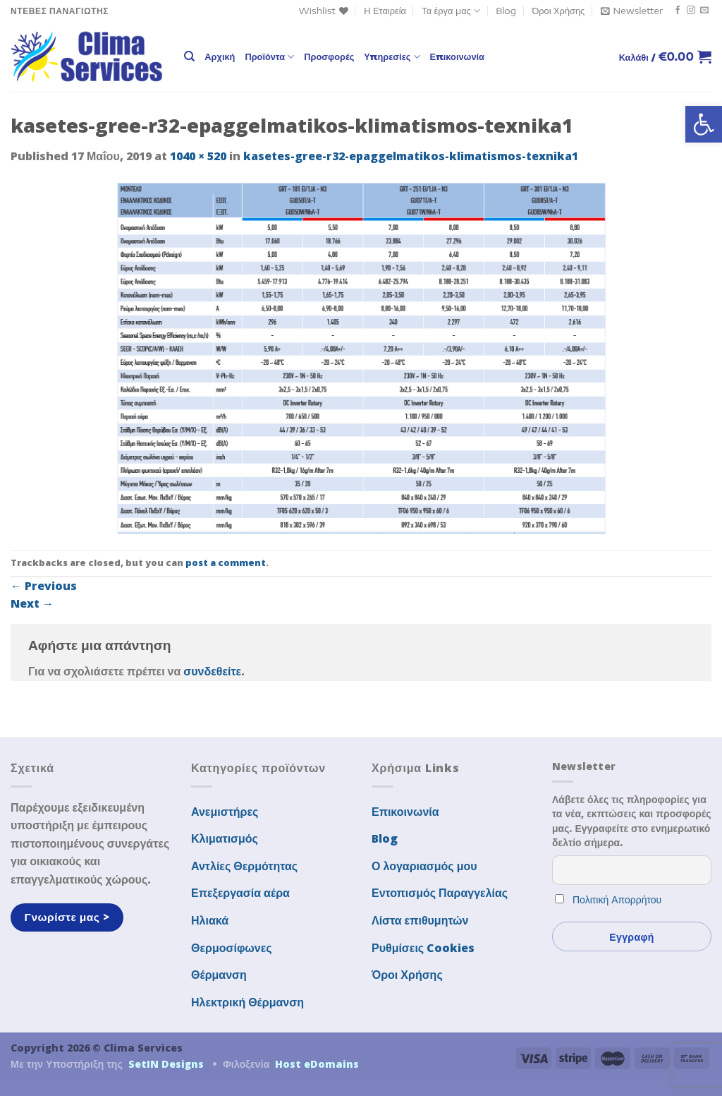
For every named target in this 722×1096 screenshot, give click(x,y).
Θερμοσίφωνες (231, 948)
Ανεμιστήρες (224, 811)
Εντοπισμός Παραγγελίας (440, 893)
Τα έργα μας (451, 11)
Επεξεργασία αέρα (240, 893)
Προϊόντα (269, 57)
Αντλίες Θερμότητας (244, 866)
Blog (506, 10)
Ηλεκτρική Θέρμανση (247, 1002)
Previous (44, 586)
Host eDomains (317, 1064)
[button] (703, 124)
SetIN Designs (166, 1064)
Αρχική (219, 56)
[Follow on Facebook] (677, 11)
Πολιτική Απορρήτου (617, 899)
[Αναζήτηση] (189, 56)
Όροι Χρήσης (558, 10)
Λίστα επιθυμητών (420, 920)
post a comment (225, 562)
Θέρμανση (219, 974)
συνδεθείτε (212, 671)
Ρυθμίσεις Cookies (423, 948)
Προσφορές (329, 56)
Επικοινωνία (457, 56)
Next (32, 603)
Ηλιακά (209, 920)
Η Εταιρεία (385, 10)
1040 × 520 (198, 156)
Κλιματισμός (224, 838)
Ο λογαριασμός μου (424, 866)
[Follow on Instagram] (691, 11)
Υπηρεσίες (392, 57)
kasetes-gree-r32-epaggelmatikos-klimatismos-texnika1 (410, 156)
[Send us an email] (704, 11)
